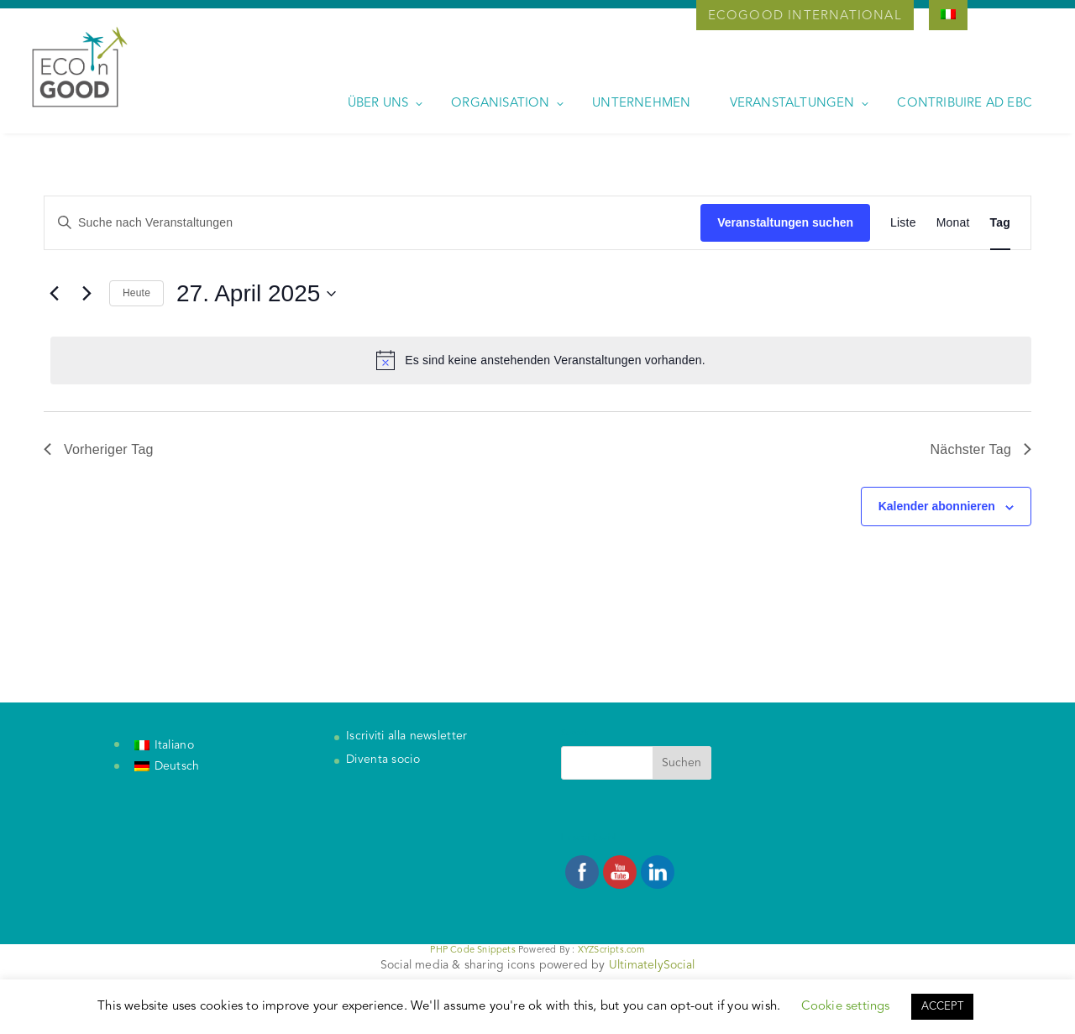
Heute (136, 293)
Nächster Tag (981, 449)
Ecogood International (805, 16)
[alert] (540, 360)
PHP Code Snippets (472, 950)
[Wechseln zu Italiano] (164, 745)
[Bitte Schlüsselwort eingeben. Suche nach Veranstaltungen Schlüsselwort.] (372, 222)
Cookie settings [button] (845, 1006)
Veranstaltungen (792, 103)
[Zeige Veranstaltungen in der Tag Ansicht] (1000, 222)
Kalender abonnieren (936, 506)
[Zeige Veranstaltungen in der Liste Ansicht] (903, 222)
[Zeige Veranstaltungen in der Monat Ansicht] (953, 222)
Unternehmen (641, 103)
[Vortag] (54, 294)
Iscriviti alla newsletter (407, 736)
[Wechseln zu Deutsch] (167, 767)
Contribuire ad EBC (964, 103)
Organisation (500, 103)
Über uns (378, 103)
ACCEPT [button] (942, 1006)
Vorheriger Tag (99, 449)
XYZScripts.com (611, 950)
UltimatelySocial (652, 965)
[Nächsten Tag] (86, 294)
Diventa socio (383, 759)
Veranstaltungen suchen (785, 222)
